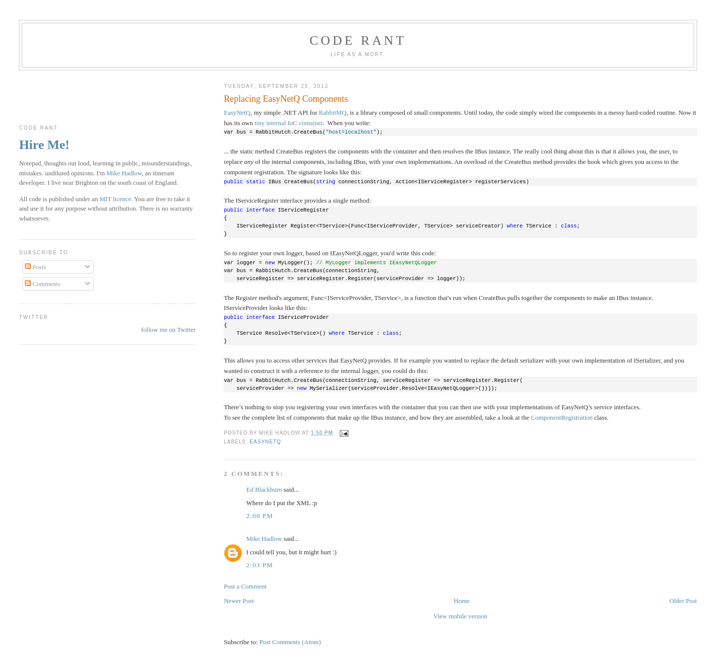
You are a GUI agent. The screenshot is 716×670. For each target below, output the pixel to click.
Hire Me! (44, 145)
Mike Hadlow (264, 538)
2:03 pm (259, 565)
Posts (35, 267)
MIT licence (115, 199)
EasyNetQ (237, 112)
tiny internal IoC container (289, 123)
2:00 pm (259, 516)
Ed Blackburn (264, 489)
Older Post (683, 600)
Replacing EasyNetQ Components (286, 99)
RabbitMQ (333, 112)
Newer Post (239, 600)
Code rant (358, 40)
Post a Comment (245, 586)
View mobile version (460, 616)
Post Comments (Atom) (290, 642)
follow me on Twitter (168, 329)
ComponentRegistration (562, 417)
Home (462, 600)
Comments (43, 284)
